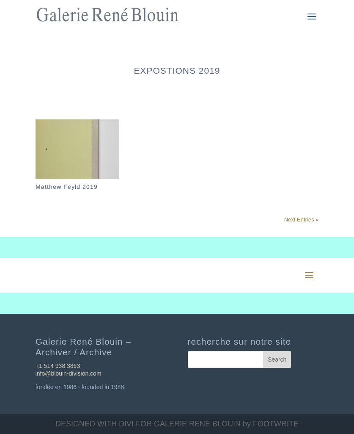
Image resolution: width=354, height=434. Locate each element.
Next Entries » (301, 219)
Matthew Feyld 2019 (67, 186)
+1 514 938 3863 (58, 365)
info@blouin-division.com (69, 373)
